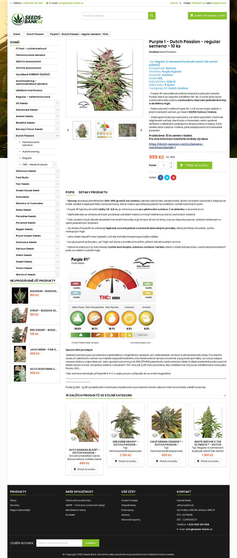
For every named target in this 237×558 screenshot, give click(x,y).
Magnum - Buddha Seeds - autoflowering (44, 291)
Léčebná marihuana (29, 90)
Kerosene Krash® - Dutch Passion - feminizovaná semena (125, 444)
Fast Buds (22, 177)
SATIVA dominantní (28, 68)
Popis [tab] (70, 192)
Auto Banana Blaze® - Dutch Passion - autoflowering (84, 453)
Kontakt (70, 515)
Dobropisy (127, 510)
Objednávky (128, 505)
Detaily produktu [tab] (93, 192)
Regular (27, 158)
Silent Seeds (24, 255)
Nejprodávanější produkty (32, 281)
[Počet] (163, 165)
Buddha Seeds (25, 122)
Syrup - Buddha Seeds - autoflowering (44, 310)
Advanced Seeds (27, 110)
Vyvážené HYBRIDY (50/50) (33, 74)
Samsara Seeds (26, 242)
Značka (154, 52)
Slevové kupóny (130, 519)
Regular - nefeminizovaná (33, 97)
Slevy (13, 500)
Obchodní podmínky (78, 500)
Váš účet (128, 492)
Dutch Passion (25, 135)
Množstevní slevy (76, 510)
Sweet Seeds (24, 261)
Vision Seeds (24, 268)
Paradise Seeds (26, 216)
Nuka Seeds (23, 210)
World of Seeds (25, 274)
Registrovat (219, 3)
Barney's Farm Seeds (29, 129)
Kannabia (22, 197)
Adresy (125, 515)
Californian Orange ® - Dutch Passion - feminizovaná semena (166, 444)
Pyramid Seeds (25, 223)
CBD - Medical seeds (35, 164)
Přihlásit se (198, 3)
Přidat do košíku (194, 165)
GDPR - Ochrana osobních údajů (85, 505)
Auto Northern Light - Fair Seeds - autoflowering (44, 368)
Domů (14, 42)
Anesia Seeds (24, 116)
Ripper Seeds (24, 229)
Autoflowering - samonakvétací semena (31, 82)
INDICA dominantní (28, 61)
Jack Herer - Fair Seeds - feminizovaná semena (44, 349)
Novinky (14, 505)
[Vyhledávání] (118, 15)
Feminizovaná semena (30, 55)
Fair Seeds (22, 184)
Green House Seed (27, 190)
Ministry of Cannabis (29, 203)
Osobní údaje (129, 500)
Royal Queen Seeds (28, 235)
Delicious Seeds (26, 171)
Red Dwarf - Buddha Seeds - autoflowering (44, 329)
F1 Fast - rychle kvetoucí (31, 48)
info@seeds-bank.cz (70, 3)
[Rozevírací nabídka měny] (176, 3)
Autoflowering (30, 151)
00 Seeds (22, 103)
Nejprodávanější (20, 510)
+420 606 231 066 (32, 3)
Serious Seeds (25, 248)
